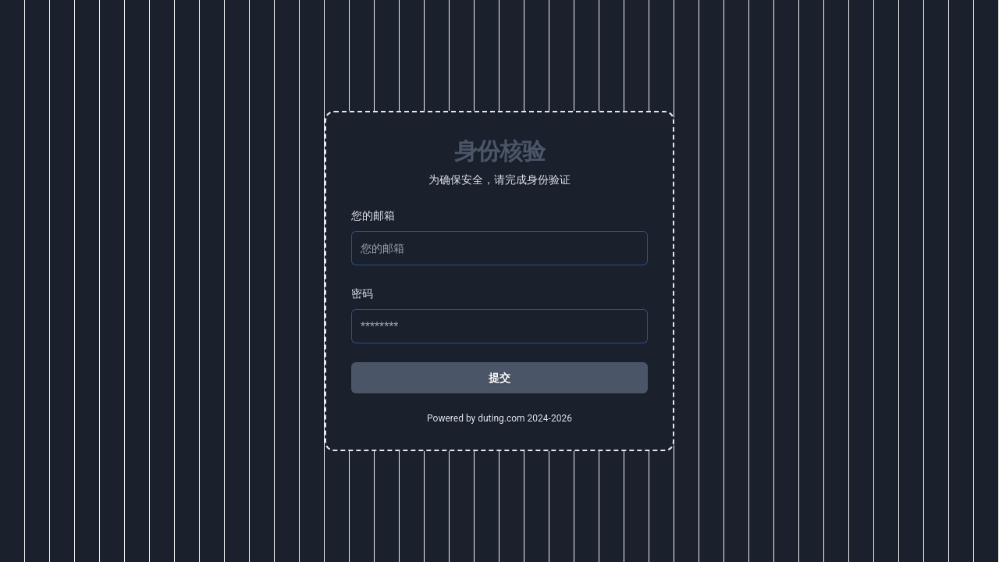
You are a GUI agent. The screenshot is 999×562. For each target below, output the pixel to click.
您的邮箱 (373, 215)
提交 (499, 378)
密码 (362, 293)
